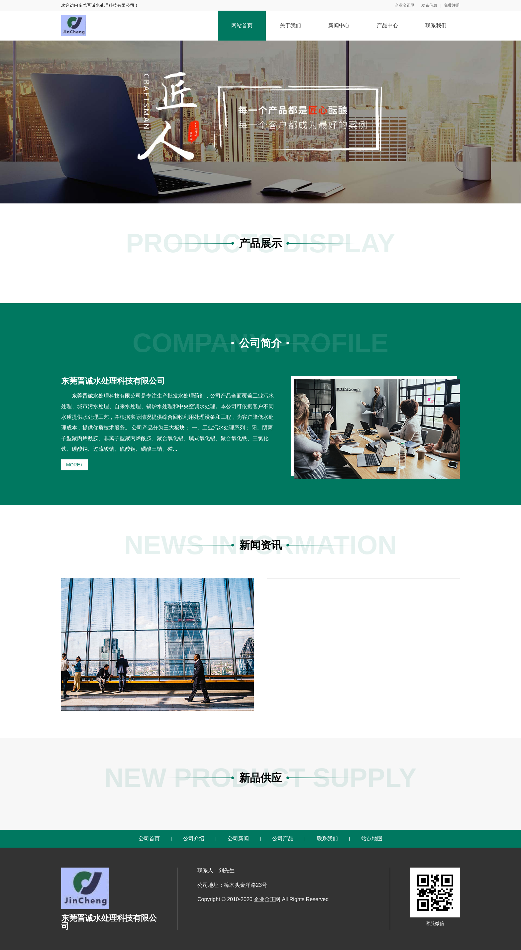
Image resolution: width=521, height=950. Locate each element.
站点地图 (371, 838)
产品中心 (387, 25)
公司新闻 (238, 838)
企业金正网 (405, 5)
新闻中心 (339, 25)
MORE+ (74, 464)
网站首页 (242, 25)
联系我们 (436, 25)
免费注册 (452, 5)
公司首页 (149, 838)
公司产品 (282, 838)
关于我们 (290, 25)
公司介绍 (193, 838)
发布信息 (429, 5)
